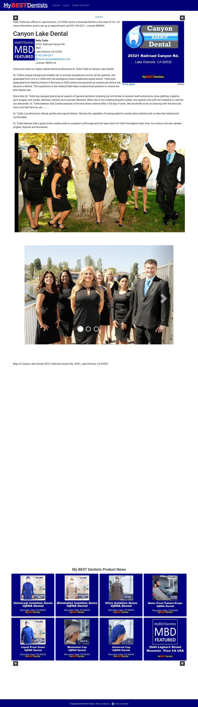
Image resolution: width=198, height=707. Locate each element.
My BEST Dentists (88, 704)
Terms (98, 704)
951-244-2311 (44, 55)
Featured (99, 17)
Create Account (80, 5)
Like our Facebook (120, 704)
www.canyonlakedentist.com (53, 59)
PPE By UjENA (128, 84)
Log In (66, 5)
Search (56, 5)
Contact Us (105, 704)
